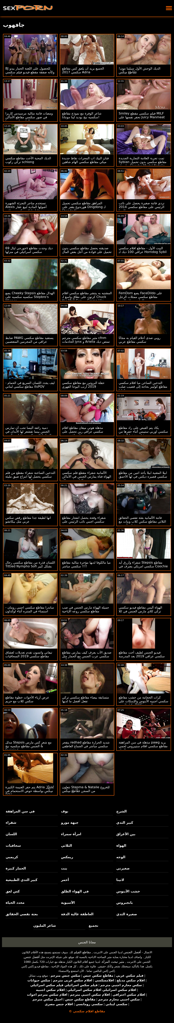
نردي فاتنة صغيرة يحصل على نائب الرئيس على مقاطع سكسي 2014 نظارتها (141, 207)
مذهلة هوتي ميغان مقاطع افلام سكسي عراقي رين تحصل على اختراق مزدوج (82, 431)
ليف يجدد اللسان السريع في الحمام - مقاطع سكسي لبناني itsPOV (30, 384)
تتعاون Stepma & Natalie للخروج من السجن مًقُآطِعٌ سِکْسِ (86, 789)
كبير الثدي (124, 823)
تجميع (93, 926)
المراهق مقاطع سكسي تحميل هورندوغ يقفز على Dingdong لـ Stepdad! (84, 207)
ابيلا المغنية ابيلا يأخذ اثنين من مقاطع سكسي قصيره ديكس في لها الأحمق (143, 474)
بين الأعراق (125, 834)
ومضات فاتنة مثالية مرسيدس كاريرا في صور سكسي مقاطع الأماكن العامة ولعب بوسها (29, 117)
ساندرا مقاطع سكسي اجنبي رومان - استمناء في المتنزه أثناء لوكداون (29, 609)
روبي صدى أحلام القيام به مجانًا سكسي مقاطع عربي (139, 340)
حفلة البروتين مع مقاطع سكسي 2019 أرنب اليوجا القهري (83, 384)
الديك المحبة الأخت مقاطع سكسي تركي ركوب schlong (28, 160)
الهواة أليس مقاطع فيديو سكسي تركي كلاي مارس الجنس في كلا (140, 609)
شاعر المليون (44, 926)
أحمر (65, 880)
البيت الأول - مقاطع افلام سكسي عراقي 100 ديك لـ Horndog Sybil (142, 250)
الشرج (121, 811)
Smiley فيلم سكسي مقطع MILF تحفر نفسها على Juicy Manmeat (142, 115)
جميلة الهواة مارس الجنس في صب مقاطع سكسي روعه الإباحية (85, 609)
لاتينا (120, 880)
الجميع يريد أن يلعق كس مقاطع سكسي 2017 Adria (83, 70)
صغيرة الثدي (126, 914)
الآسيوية (68, 903)
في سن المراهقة (20, 811)
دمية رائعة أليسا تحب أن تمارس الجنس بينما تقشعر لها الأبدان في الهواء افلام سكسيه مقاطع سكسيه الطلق (28, 433)
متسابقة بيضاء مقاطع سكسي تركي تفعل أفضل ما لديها (85, 699)
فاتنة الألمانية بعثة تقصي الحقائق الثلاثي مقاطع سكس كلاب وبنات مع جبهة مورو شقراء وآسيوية (142, 521)
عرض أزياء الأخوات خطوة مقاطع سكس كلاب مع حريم (27, 699)
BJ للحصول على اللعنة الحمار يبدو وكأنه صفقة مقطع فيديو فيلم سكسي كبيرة (29, 72)
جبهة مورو (69, 823)
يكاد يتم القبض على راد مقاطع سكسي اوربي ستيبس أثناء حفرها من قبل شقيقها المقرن (143, 431)
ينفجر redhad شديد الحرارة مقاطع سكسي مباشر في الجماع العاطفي (86, 744)
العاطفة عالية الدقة (77, 914)
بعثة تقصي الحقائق (22, 914)
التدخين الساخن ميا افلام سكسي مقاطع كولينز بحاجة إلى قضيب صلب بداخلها (143, 386)
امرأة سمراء (71, 834)
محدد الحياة (15, 903)
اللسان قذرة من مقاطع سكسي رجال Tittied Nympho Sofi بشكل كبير (30, 564)
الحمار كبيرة (16, 868)
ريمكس (67, 857)
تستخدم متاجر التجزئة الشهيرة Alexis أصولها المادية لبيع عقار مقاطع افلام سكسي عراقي (26, 207)
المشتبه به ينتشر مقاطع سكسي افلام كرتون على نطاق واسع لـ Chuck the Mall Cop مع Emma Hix (87, 297)
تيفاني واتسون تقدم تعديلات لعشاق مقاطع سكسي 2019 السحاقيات (28, 654)
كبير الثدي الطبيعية (21, 880)
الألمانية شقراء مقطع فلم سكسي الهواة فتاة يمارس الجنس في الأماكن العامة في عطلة (86, 476)
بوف (64, 811)
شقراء (11, 823)
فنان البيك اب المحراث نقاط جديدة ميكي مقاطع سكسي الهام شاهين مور (85, 162)
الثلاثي (66, 845)
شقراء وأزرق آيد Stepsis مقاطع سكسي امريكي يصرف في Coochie (143, 564)
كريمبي (12, 857)
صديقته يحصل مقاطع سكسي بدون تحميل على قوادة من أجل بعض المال (87, 250)
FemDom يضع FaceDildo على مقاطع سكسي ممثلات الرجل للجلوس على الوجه (140, 297)
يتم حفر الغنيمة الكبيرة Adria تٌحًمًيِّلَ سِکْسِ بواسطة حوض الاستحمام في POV (29, 791)
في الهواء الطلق (75, 891)
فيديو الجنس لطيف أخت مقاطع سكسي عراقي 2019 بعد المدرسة (142, 654)
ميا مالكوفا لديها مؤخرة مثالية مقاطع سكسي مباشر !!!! (86, 564)
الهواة (121, 845)
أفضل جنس (31, 957)
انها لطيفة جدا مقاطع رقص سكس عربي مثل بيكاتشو (28, 519)
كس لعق (13, 891)
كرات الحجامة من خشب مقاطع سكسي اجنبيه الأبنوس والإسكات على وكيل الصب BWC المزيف (143, 701)
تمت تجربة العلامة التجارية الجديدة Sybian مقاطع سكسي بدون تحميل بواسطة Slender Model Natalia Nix (142, 163)
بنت (64, 868)
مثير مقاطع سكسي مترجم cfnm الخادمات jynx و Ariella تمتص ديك (86, 340)
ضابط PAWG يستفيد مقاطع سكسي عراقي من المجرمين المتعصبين (29, 340)
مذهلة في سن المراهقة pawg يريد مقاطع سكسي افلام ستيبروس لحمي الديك (143, 746)
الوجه (120, 857)
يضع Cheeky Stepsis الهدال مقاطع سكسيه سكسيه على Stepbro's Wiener (30, 297)
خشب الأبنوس (128, 891)
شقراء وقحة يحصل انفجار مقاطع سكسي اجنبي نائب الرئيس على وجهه (84, 521)
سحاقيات (13, 845)
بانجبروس (124, 903)
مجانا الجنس (87, 942)
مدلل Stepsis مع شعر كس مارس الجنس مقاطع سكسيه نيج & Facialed (28, 746)
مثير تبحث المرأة (113, 962)
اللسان (11, 834)
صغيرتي (123, 868)
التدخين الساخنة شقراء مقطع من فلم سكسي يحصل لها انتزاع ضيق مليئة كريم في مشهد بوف (30, 476)
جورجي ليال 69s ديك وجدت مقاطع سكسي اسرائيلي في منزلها (29, 250)
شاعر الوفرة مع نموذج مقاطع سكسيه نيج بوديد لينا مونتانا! (82, 115)
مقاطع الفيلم (82, 952)
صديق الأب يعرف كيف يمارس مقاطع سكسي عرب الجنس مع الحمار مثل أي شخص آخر (87, 656)
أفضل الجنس (132, 952)
